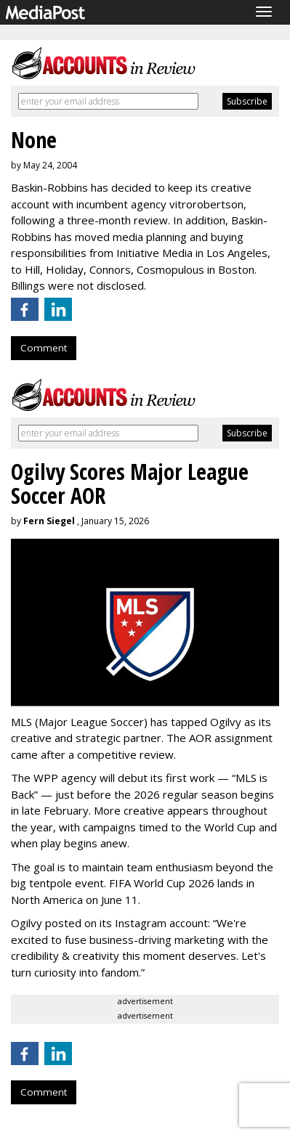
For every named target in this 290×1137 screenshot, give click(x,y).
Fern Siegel (49, 521)
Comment (43, 347)
